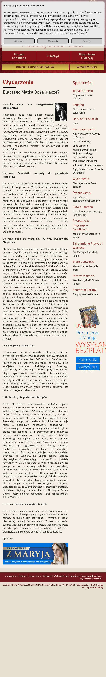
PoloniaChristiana (19, 56)
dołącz (23, 576)
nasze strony (35, 576)
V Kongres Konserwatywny (88, 164)
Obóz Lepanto (80, 145)
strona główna (11, 576)
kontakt (97, 578)
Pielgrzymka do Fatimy (85, 294)
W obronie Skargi (61, 576)
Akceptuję (87, 41)
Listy (75, 123)
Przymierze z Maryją (87, 56)
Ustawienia (53, 41)
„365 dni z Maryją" (82, 141)
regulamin (86, 576)
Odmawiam (19, 41)
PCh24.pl (53, 56)
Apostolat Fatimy (95, 587)
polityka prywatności (90, 577)
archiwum (75, 576)
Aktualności (83, 585)
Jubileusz (47, 576)
